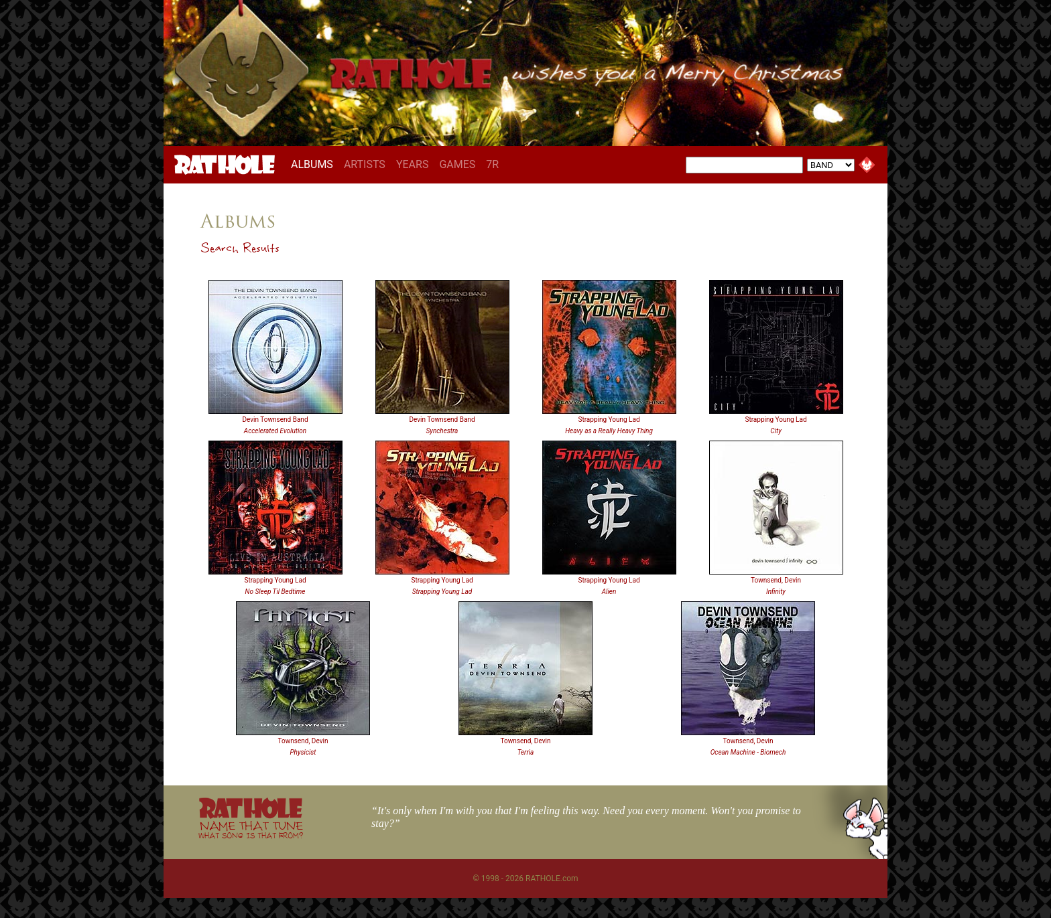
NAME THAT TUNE (250, 829)
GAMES (457, 164)
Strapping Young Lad (608, 419)
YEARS (412, 164)
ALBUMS (314, 164)
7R (492, 164)
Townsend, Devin (776, 580)
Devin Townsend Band (275, 419)
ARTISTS (364, 164)
